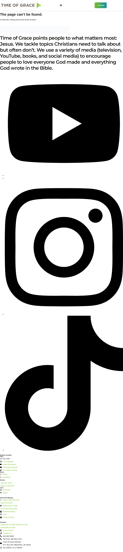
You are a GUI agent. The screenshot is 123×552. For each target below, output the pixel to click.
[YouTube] (64, 175)
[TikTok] (64, 450)
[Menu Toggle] (61, 5)
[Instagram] (64, 314)
